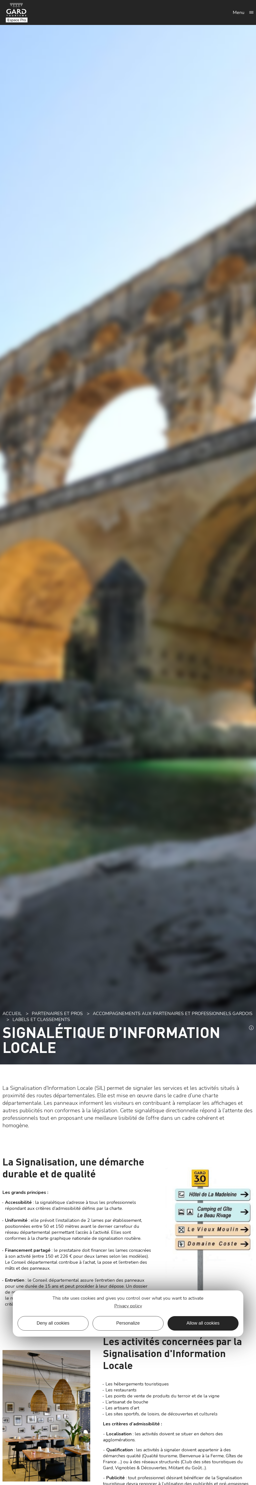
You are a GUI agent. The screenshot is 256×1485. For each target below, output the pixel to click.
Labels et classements (41, 1020)
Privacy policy (128, 1306)
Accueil (12, 1014)
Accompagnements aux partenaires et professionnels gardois (172, 1014)
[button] (251, 1028)
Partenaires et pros (57, 1014)
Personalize (128, 1323)
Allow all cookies (203, 1323)
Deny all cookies (52, 1323)
